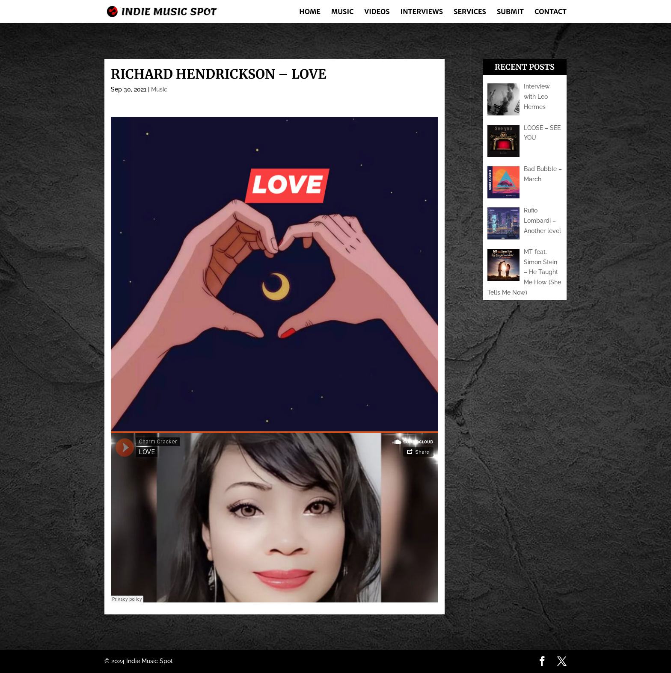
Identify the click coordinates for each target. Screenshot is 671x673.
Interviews (422, 12)
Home (310, 12)
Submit (510, 12)
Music (342, 12)
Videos (376, 12)
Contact (550, 12)
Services (470, 12)
